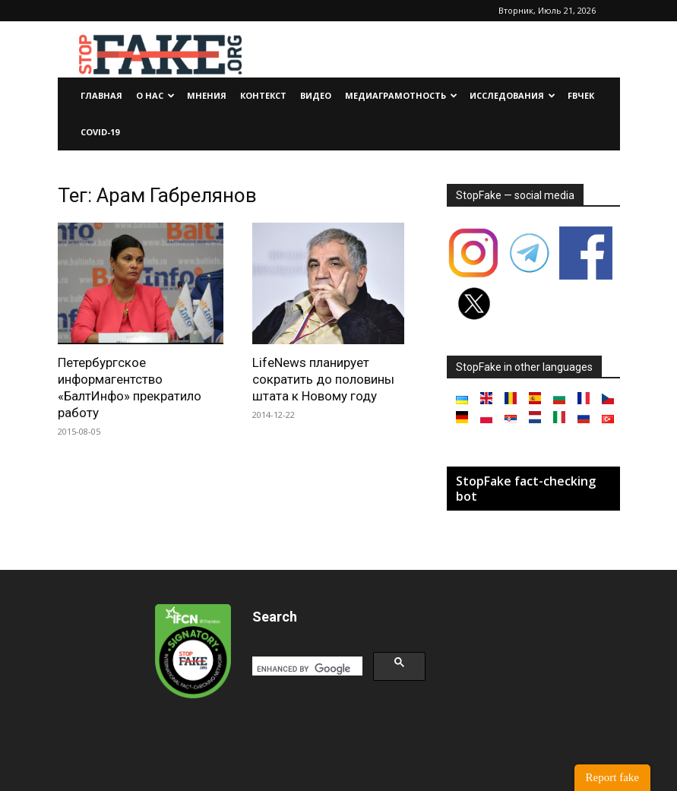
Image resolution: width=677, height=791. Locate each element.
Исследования (512, 95)
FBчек (581, 95)
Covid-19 (100, 132)
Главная (101, 95)
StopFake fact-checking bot (526, 489)
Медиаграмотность (401, 95)
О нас (155, 95)
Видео (315, 95)
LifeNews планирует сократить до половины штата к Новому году (323, 379)
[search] (306, 669)
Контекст (263, 95)
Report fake (612, 777)
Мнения (206, 95)
